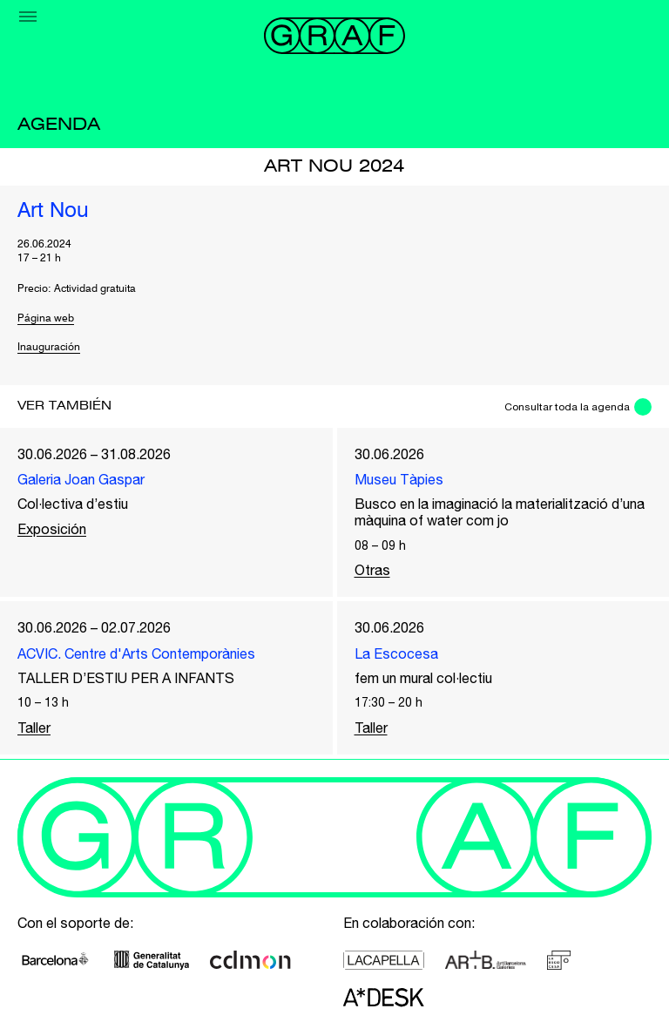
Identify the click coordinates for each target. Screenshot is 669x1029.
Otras (372, 570)
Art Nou (53, 211)
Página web (45, 319)
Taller (34, 727)
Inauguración (48, 347)
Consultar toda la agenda (567, 407)
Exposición (51, 529)
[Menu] (28, 16)
